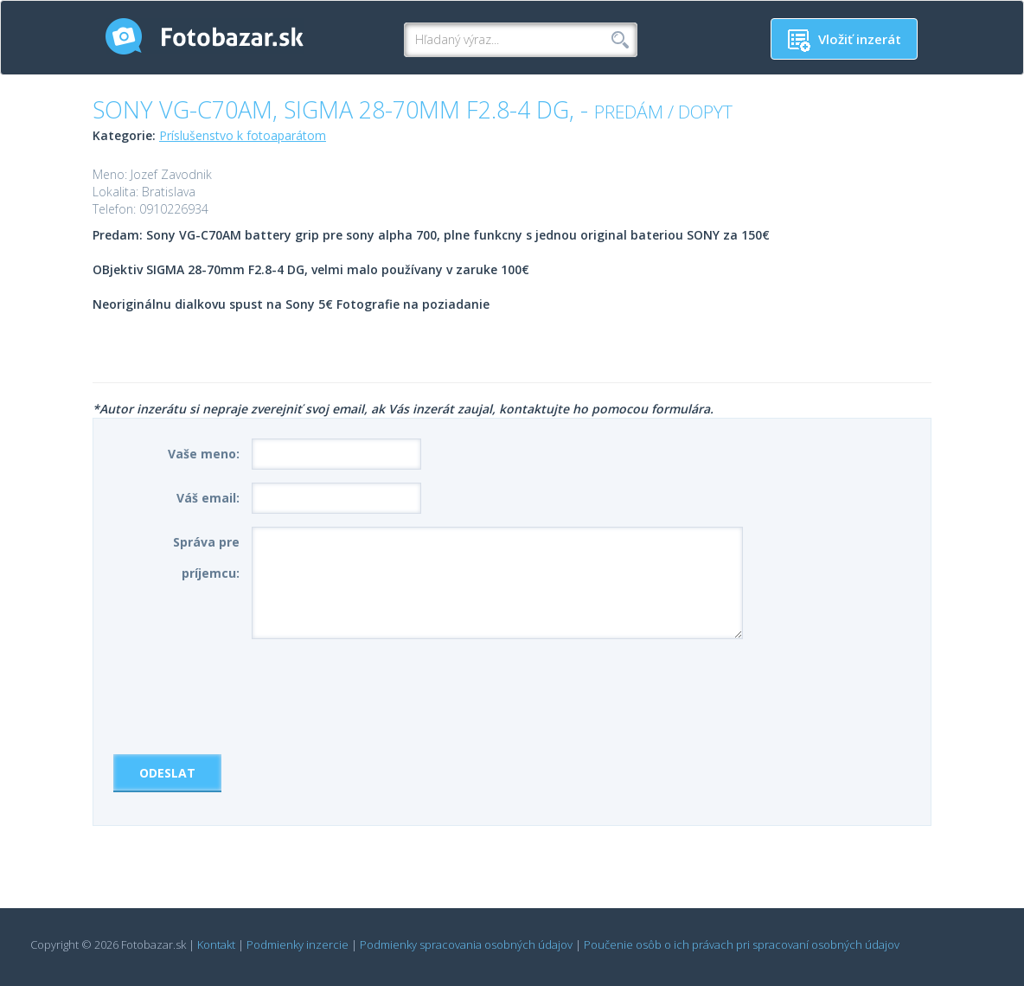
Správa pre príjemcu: (206, 557)
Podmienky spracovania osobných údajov (466, 944)
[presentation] (244, 690)
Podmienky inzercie (297, 944)
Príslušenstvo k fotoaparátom (242, 135)
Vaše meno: (204, 453)
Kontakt (216, 944)
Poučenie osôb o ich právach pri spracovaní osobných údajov (741, 944)
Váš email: (208, 498)
